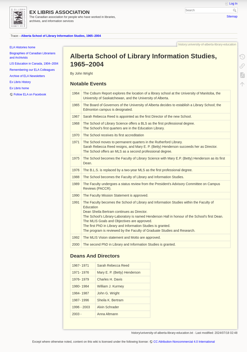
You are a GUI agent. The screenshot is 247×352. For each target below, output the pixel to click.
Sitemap (232, 16)
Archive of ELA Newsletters (27, 76)
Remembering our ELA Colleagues (32, 70)
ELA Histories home (22, 47)
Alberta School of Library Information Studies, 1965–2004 (61, 36)
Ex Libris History (20, 82)
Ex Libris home (19, 88)
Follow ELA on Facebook (30, 94)
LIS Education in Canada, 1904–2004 (34, 63)
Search (235, 10)
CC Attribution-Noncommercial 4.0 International (184, 341)
